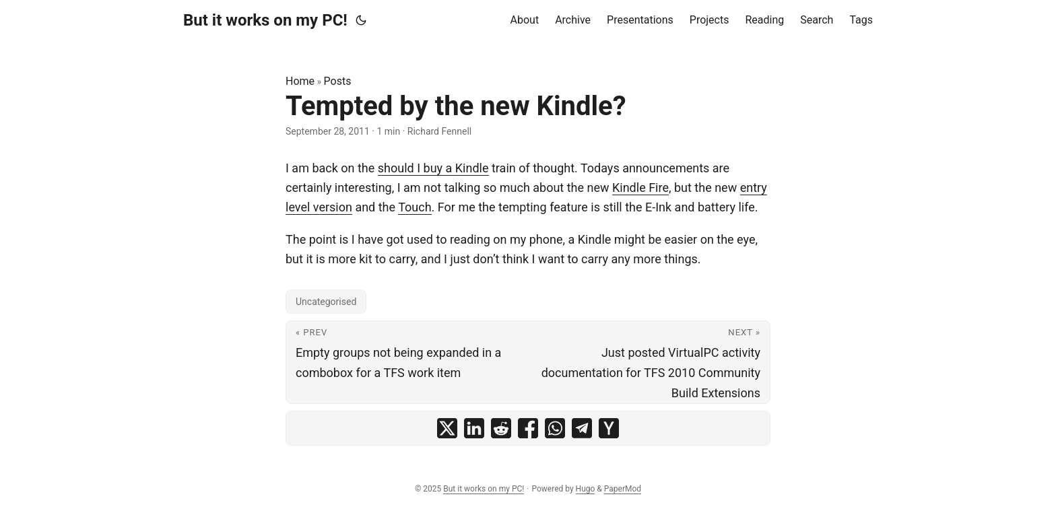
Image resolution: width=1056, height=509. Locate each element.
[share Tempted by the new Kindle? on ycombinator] (609, 428)
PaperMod (622, 489)
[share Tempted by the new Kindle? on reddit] (501, 428)
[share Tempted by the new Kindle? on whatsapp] (555, 428)
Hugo (585, 489)
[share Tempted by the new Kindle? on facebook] (528, 428)
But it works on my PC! (265, 20)
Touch (414, 207)
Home (300, 81)
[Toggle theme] (361, 20)
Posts (338, 81)
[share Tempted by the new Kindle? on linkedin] (474, 428)
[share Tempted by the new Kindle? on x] (447, 428)
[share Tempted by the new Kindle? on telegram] (582, 428)
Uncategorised (326, 301)
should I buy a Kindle (433, 168)
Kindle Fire (640, 187)
